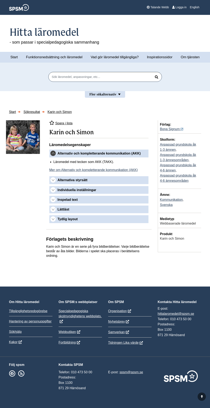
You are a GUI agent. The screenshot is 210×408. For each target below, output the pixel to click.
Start (14, 57)
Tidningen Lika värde (123, 342)
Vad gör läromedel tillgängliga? (115, 57)
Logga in (179, 7)
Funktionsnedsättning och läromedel (54, 57)
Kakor (13, 342)
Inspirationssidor (159, 57)
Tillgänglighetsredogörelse (28, 311)
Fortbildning (67, 342)
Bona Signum (171, 129)
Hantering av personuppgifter (30, 321)
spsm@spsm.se (131, 372)
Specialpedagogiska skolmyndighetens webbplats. (80, 313)
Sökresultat (32, 112)
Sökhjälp (15, 331)
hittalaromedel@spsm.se (176, 313)
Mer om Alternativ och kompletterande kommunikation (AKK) (93, 170)
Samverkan (116, 332)
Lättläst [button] (63, 209)
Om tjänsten (190, 57)
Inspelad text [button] (68, 199)
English (194, 7)
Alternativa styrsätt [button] (73, 180)
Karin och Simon (59, 112)
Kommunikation (171, 199)
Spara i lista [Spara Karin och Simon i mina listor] (61, 123)
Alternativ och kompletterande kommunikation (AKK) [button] (99, 153)
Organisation (117, 311)
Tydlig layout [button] (68, 219)
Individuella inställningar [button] (77, 190)
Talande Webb (158, 7)
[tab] (98, 153)
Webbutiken (67, 332)
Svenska (166, 205)
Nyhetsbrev (116, 321)
